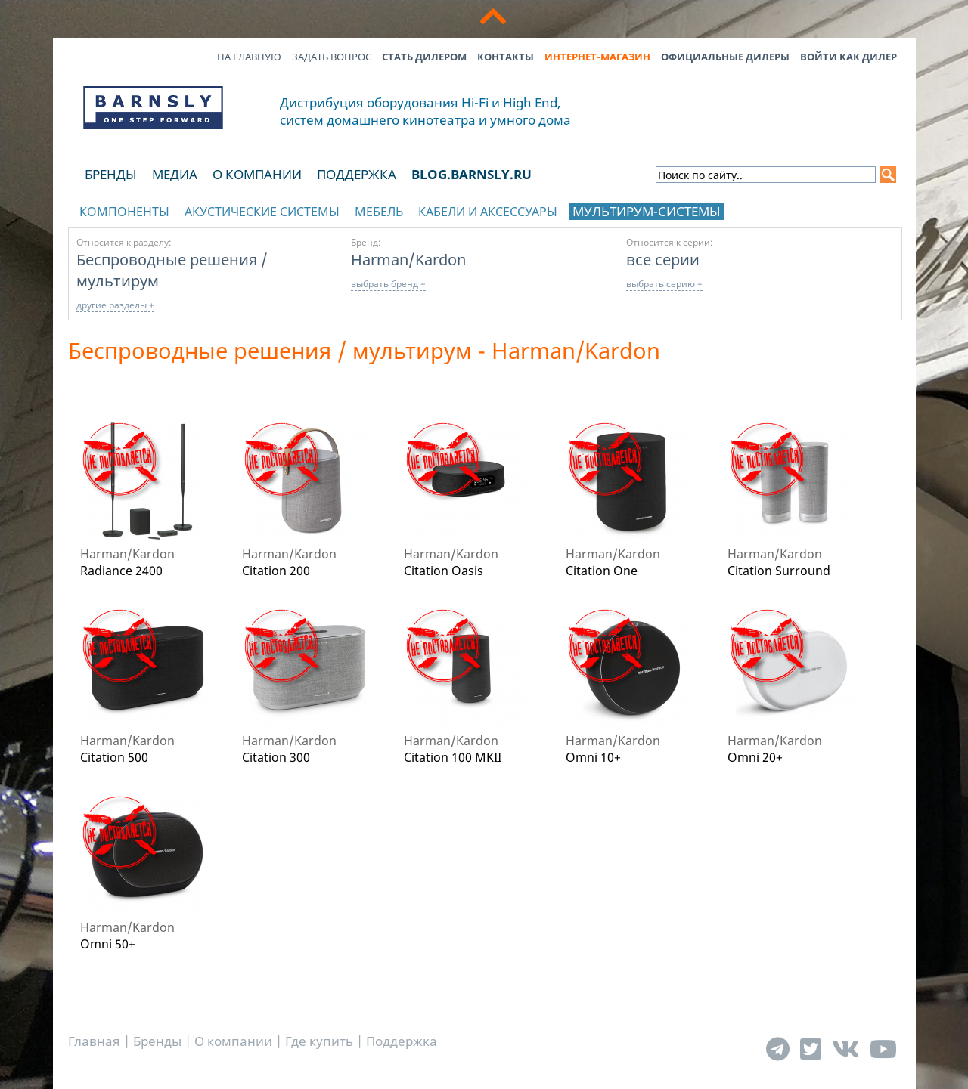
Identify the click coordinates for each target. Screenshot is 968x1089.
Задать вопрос (331, 56)
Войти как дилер (848, 56)
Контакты (505, 56)
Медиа (174, 174)
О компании (257, 174)
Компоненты (124, 211)
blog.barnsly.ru (471, 174)
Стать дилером (424, 56)
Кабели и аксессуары (487, 211)
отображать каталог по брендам (804, 209)
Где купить (319, 1041)
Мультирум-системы (646, 211)
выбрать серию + (664, 283)
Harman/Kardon (408, 259)
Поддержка (356, 174)
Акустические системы (262, 211)
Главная (94, 1041)
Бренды (111, 174)
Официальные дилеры (725, 56)
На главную (249, 56)
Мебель (379, 211)
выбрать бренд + (388, 283)
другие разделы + (115, 305)
